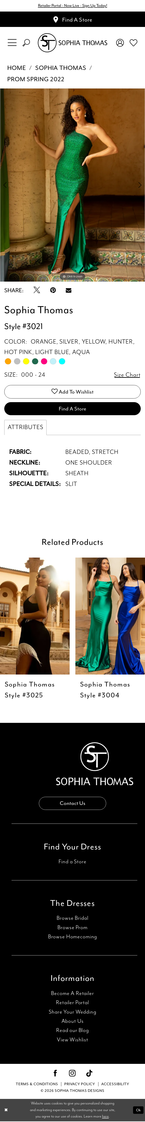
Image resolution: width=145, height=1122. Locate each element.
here (105, 1117)
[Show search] (26, 42)
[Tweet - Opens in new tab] (36, 290)
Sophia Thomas (60, 68)
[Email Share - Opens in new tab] (69, 290)
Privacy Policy (79, 1084)
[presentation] (35, 616)
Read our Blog (72, 1031)
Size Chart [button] (127, 375)
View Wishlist (72, 1040)
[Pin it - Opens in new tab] (53, 290)
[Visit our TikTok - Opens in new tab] (89, 1074)
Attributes (25, 427)
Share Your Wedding (72, 1013)
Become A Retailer (72, 994)
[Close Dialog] (6, 1110)
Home (16, 68)
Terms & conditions (37, 1084)
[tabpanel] (72, 185)
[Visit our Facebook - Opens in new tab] (55, 1074)
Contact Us (72, 803)
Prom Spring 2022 (35, 79)
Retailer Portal (72, 1003)
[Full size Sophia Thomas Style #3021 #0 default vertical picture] (72, 185)
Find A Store (72, 409)
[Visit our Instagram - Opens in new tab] (72, 1074)
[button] (12, 42)
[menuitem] (12, 42)
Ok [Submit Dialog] (138, 1110)
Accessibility (115, 1084)
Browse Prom (72, 928)
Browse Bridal (72, 919)
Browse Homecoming (72, 937)
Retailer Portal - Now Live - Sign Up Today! (72, 5)
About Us (73, 1022)
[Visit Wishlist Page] (133, 43)
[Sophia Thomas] (72, 42)
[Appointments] (72, 19)
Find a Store (72, 862)
